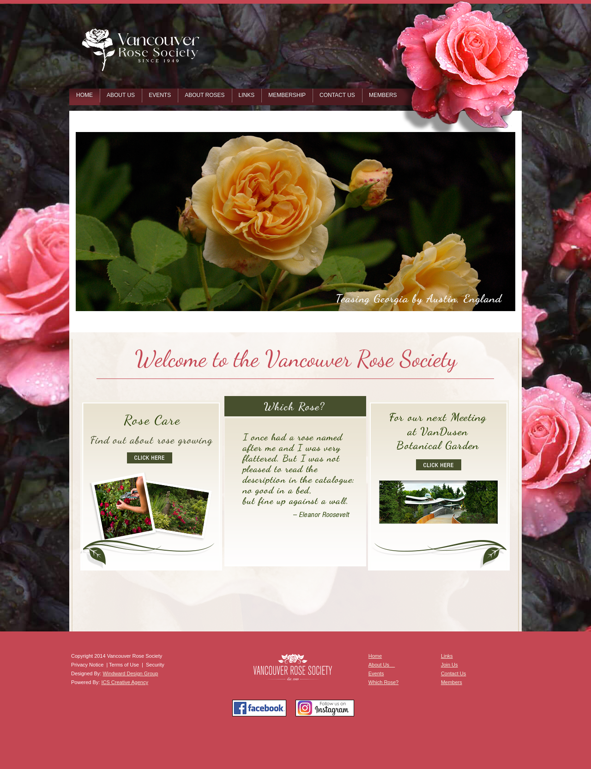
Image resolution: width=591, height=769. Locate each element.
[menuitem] (84, 97)
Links (447, 656)
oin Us (450, 664)
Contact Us (453, 673)
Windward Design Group (130, 673)
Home (375, 656)
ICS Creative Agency (124, 682)
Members (451, 682)
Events (376, 673)
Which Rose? (383, 682)
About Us (381, 664)
